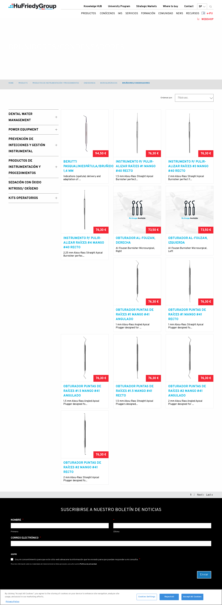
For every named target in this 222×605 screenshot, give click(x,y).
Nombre (16, 448)
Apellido (162, 448)
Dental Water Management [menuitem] (20, 117)
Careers (84, 563)
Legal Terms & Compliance (88, 570)
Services (15, 550)
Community (16, 560)
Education (15, 555)
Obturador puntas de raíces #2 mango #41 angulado (135, 395)
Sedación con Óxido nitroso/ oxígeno (56, 578)
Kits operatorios (54, 585)
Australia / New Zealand (128, 548)
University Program (119, 7)
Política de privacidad (88, 492)
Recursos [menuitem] (192, 14)
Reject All (169, 597)
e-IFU (210, 14)
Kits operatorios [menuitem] (23, 198)
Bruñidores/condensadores (136, 83)
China (118, 553)
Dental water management (52, 542)
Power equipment (55, 548)
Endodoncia (89, 83)
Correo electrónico (25, 466)
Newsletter (77, 522)
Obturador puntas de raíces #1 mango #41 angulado (82, 319)
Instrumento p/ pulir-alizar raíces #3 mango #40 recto (188, 166)
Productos (88, 14)
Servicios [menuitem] (131, 14)
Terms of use (87, 576)
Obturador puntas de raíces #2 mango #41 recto (187, 395)
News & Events (18, 564)
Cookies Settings (146, 597)
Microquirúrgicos (108, 83)
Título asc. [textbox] (182, 97)
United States (123, 543)
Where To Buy (87, 558)
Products (23, 83)
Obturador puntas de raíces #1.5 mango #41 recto (82, 395)
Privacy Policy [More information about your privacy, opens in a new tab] (12, 602)
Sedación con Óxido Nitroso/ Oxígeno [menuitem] (24, 186)
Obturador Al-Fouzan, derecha (135, 240)
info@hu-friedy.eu (52, 522)
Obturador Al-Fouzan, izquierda (188, 240)
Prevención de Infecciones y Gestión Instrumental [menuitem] (26, 145)
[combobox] (194, 98)
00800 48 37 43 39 (23, 522)
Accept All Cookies (192, 597)
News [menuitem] (179, 14)
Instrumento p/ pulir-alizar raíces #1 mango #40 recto (136, 166)
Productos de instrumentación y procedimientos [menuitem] (24, 167)
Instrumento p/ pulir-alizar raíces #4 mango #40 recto (83, 242)
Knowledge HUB (93, 7)
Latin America (123, 558)
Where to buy (170, 7)
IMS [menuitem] (120, 14)
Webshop (207, 20)
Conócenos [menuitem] (107, 14)
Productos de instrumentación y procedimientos (56, 83)
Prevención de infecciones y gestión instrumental (57, 557)
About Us (15, 540)
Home (11, 83)
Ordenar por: (166, 97)
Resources (16, 569)
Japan (118, 563)
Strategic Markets (146, 7)
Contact (188, 7)
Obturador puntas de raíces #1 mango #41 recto (135, 319)
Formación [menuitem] (148, 14)
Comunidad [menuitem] (165, 14)
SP (202, 7)
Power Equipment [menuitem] (23, 130)
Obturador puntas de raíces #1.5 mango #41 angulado (187, 319)
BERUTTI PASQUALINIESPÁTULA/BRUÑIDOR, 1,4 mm (84, 166)
